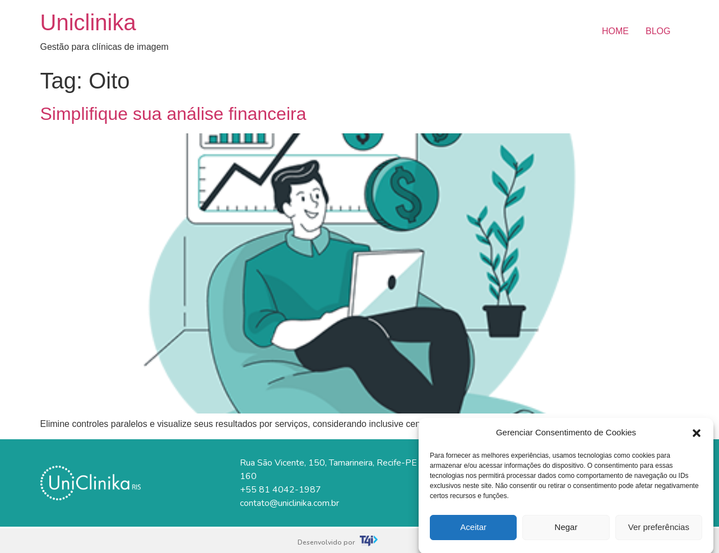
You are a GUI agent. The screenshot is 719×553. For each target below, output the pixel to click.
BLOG (658, 31)
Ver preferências (658, 531)
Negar (566, 531)
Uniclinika (88, 22)
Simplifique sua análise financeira (173, 114)
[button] (696, 436)
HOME (615, 31)
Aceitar (473, 531)
